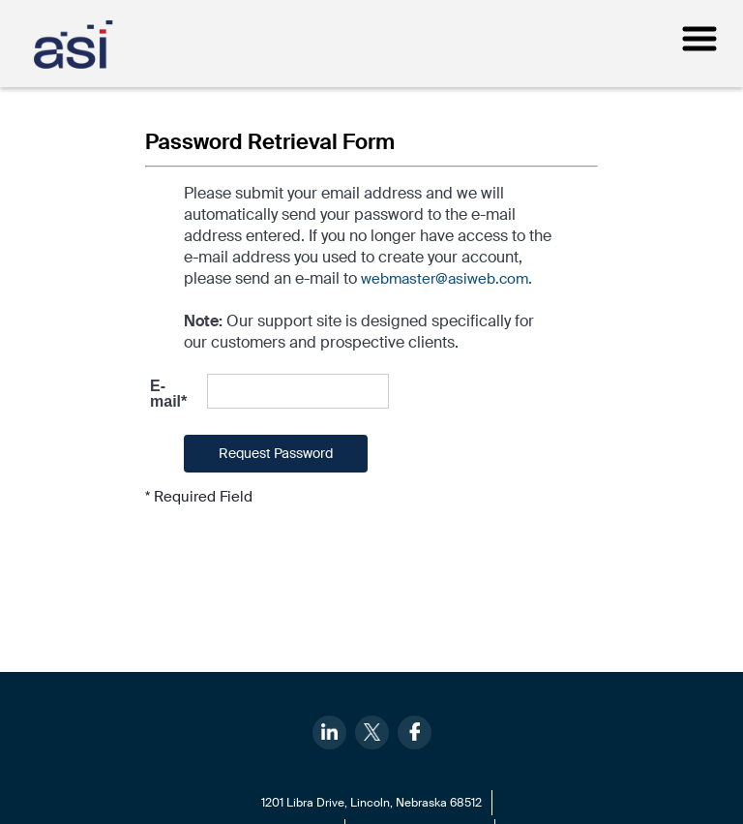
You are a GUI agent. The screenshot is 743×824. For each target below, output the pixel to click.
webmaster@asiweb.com (444, 279)
